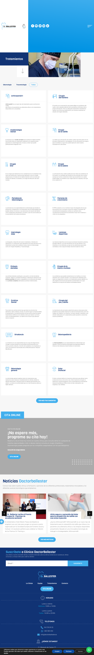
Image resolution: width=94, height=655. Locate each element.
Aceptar (56, 651)
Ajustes (80, 651)
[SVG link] (32, 26)
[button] (90, 26)
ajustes (6, 653)
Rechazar (68, 651)
